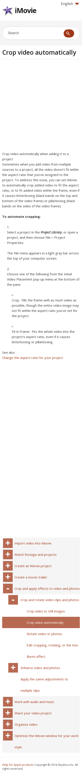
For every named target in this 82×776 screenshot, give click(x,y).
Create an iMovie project (33, 566)
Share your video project (33, 713)
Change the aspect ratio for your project (32, 357)
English (70, 3)
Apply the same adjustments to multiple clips (44, 685)
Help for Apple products (18, 765)
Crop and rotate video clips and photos (50, 600)
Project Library (51, 232)
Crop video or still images (46, 611)
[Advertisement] (41, 107)
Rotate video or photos (44, 634)
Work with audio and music (34, 702)
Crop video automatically (45, 622)
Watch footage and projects (35, 554)
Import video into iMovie (32, 543)
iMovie (25, 10)
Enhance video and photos (40, 668)
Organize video (25, 724)
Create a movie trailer (30, 577)
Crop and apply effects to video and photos (47, 588)
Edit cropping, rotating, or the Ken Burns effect (52, 651)
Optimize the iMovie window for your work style (46, 741)
